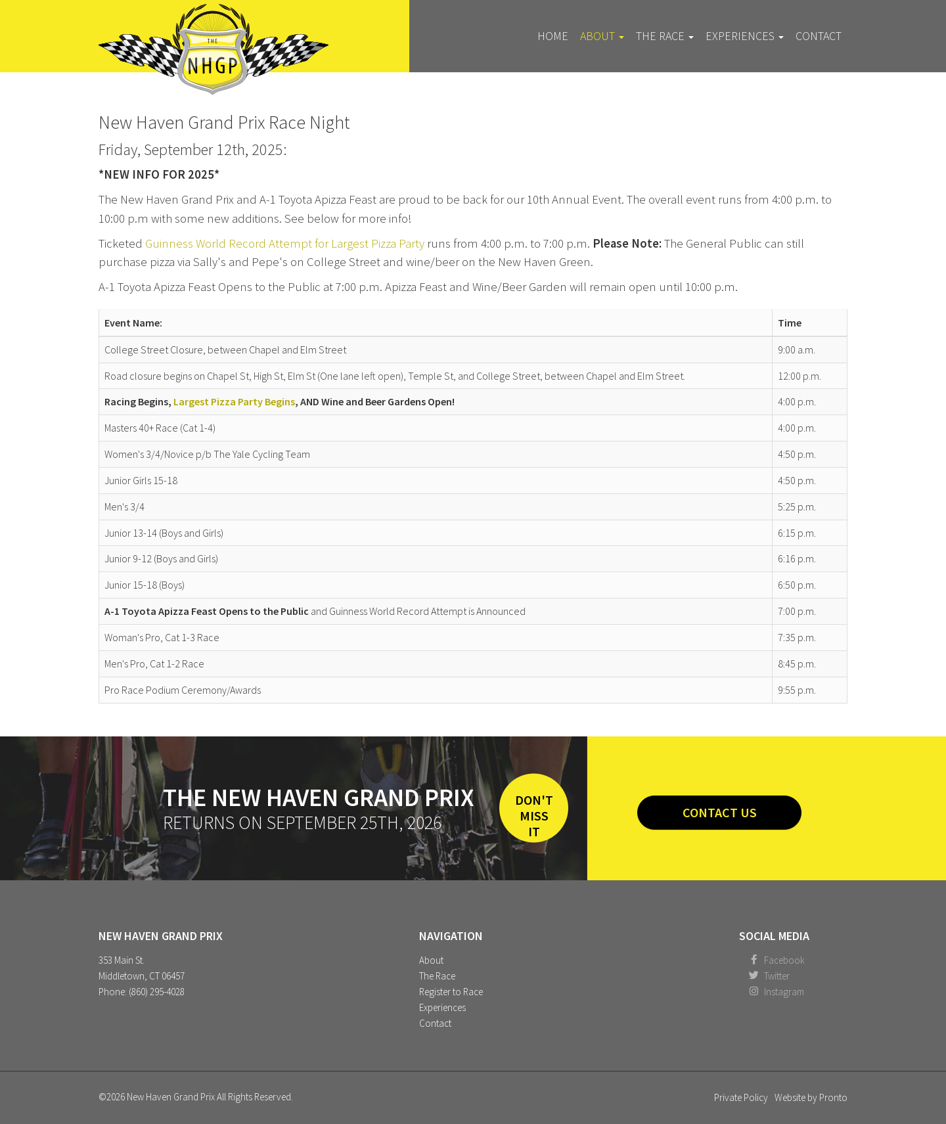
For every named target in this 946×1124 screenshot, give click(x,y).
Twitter (777, 976)
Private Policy (741, 1097)
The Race (665, 35)
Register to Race (451, 991)
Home (552, 35)
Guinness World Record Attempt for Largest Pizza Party (284, 243)
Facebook (784, 960)
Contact (819, 35)
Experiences (745, 35)
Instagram (784, 991)
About (602, 35)
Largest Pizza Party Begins (234, 401)
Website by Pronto (811, 1097)
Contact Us (720, 812)
